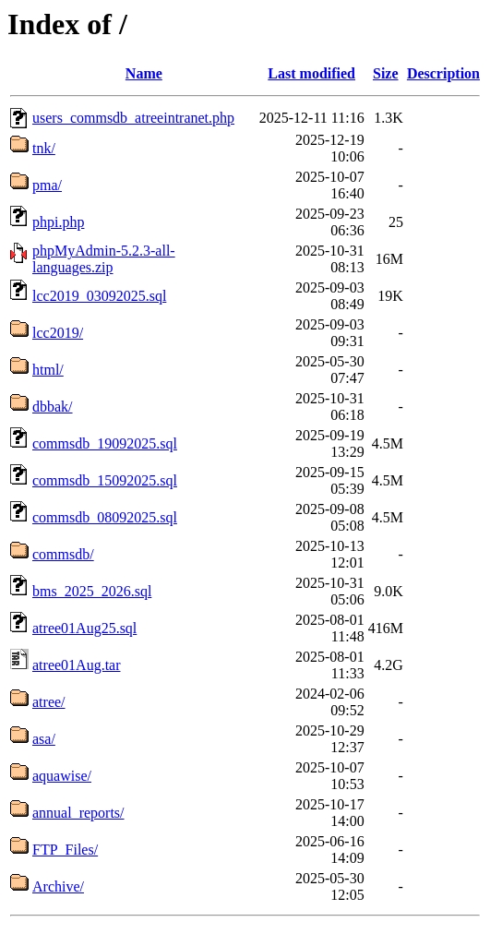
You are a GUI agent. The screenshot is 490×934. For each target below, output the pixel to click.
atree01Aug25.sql (84, 628)
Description (443, 73)
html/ (48, 369)
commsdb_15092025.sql (104, 480)
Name (143, 73)
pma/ (47, 185)
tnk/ (43, 148)
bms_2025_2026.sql (91, 591)
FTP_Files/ (65, 849)
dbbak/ (52, 406)
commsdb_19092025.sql (104, 443)
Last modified (311, 73)
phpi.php (58, 222)
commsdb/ (63, 554)
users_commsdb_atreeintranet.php (133, 118)
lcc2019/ (57, 333)
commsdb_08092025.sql (104, 517)
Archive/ (58, 886)
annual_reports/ (78, 812)
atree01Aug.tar (76, 665)
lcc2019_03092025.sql (99, 296)
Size (386, 73)
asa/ (43, 739)
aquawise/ (61, 776)
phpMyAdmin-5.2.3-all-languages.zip (103, 259)
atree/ (49, 702)
